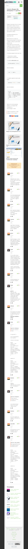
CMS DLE (8, 528)
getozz (11, 173)
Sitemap (14, 539)
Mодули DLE (13, 528)
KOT (11, 189)
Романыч (12, 377)
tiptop (11, 249)
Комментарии (14, 534)
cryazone (12, 219)
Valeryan (12, 305)
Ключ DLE (14, 532)
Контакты (14, 535)
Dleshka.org (10, 2)
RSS (14, 537)
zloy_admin (12, 423)
